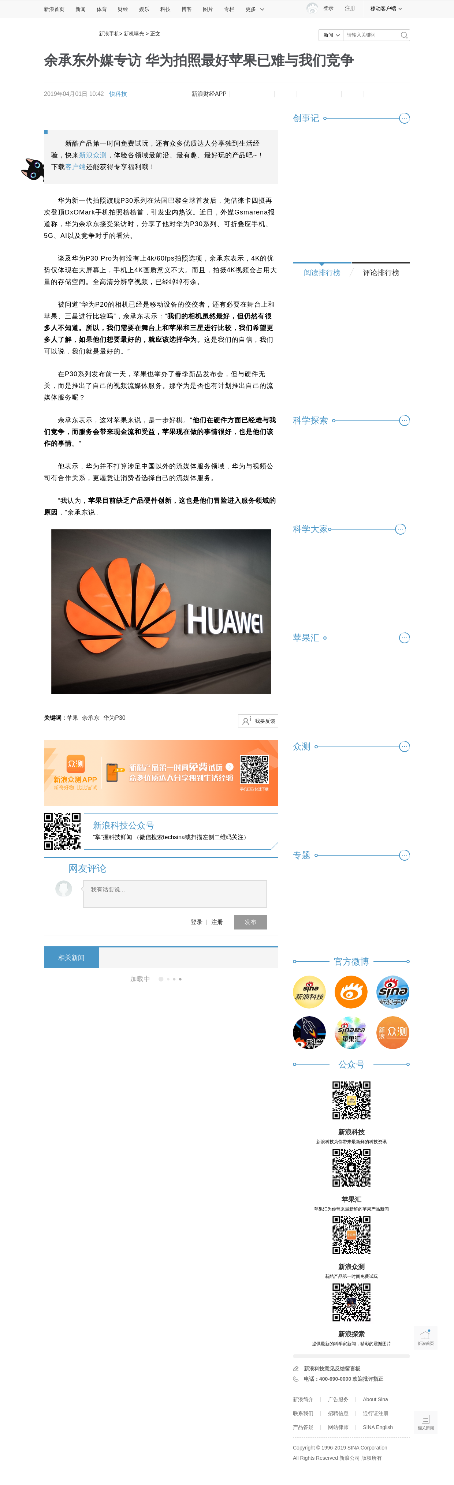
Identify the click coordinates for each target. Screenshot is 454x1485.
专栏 (229, 9)
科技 (165, 9)
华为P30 (114, 718)
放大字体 (263, 94)
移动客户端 (387, 8)
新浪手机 (109, 34)
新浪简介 (303, 1399)
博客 (187, 9)
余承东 (91, 718)
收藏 (286, 94)
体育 (102, 9)
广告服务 (338, 1399)
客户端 (75, 167)
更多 (255, 9)
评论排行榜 (381, 273)
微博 (308, 94)
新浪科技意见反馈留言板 (332, 1369)
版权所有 (371, 1458)
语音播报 (426, 1394)
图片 (208, 9)
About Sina (375, 1399)
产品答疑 (303, 1427)
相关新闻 (71, 957)
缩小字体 (241, 94)
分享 (353, 94)
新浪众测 (93, 155)
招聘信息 (338, 1413)
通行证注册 (375, 1413)
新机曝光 (134, 34)
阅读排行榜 (322, 273)
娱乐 (144, 9)
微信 (330, 94)
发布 (250, 922)
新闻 (80, 9)
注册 (350, 8)
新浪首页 (54, 9)
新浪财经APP (209, 94)
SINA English (378, 1427)
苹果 (72, 718)
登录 (196, 922)
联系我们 (303, 1413)
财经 (123, 9)
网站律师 (338, 1427)
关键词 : (55, 718)
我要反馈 (265, 721)
